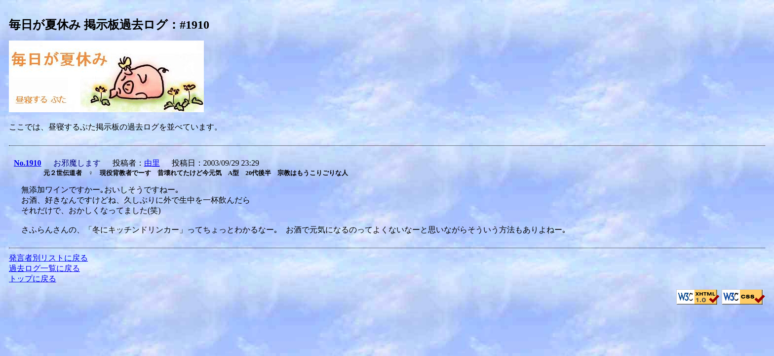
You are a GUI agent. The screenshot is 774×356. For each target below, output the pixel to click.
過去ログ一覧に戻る (44, 268)
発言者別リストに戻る (48, 258)
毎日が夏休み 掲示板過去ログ (88, 24)
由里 (152, 163)
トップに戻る (32, 278)
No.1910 (27, 163)
